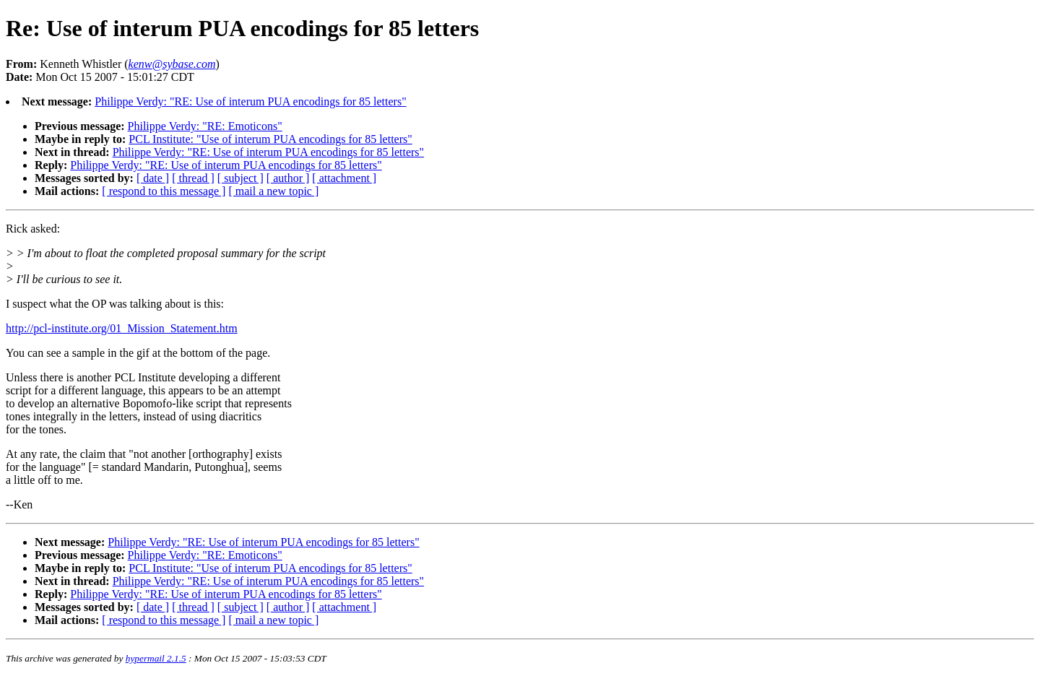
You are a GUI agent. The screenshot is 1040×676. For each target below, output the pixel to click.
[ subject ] (240, 178)
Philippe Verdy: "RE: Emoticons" (205, 126)
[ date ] (152, 178)
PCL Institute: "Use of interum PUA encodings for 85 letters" (270, 139)
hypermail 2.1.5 (156, 658)
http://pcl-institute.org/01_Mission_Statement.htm (122, 328)
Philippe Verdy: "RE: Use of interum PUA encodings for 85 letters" (250, 101)
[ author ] (288, 178)
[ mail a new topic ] (273, 191)
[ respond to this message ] (163, 191)
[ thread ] (193, 178)
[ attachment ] (344, 178)
